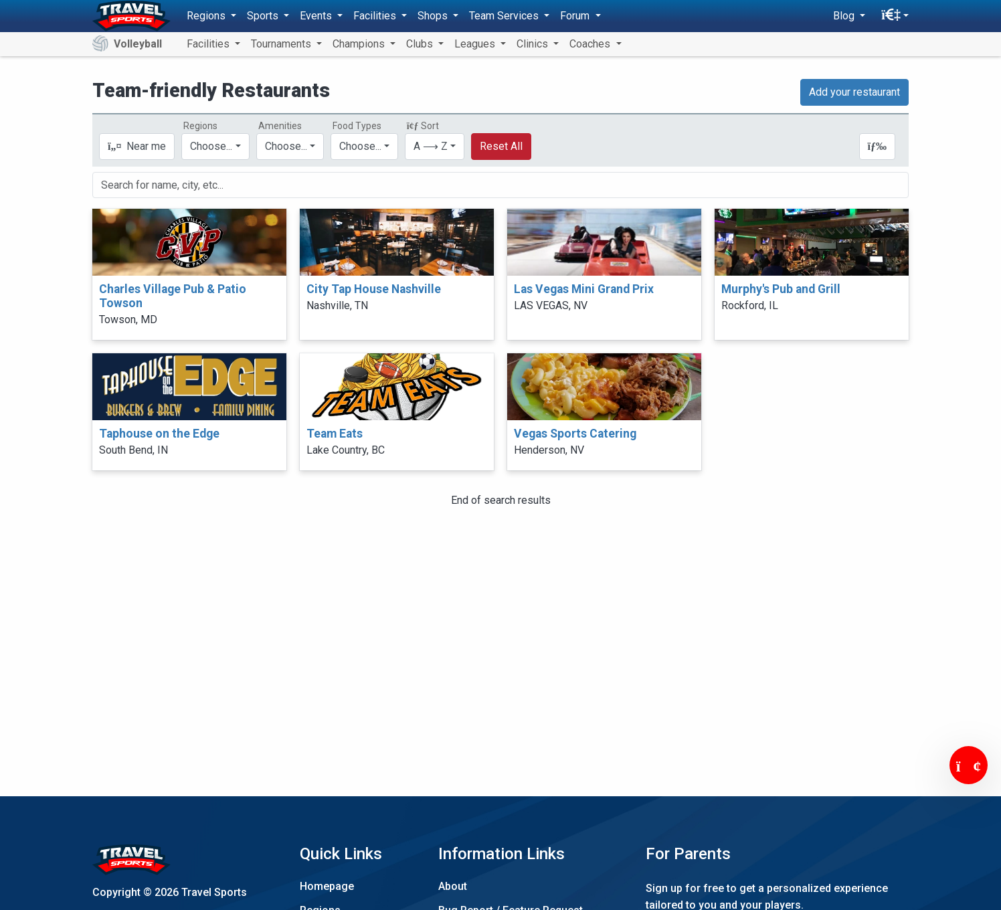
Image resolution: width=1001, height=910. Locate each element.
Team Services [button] (505, 15)
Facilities (209, 43)
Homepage (327, 886)
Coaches (591, 43)
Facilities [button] (376, 15)
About (452, 886)
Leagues (476, 43)
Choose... (211, 146)
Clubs (421, 43)
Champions (360, 43)
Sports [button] (264, 15)
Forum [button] (576, 15)
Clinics (534, 43)
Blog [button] (845, 15)
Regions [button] (207, 15)
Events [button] (317, 15)
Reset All (501, 146)
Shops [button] (434, 15)
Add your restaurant (854, 92)
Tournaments (282, 43)
